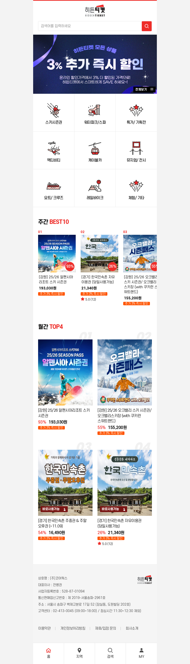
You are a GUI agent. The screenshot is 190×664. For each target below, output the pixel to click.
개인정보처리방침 (72, 628)
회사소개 (132, 628)
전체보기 (144, 89)
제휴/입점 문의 (105, 628)
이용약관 (44, 628)
